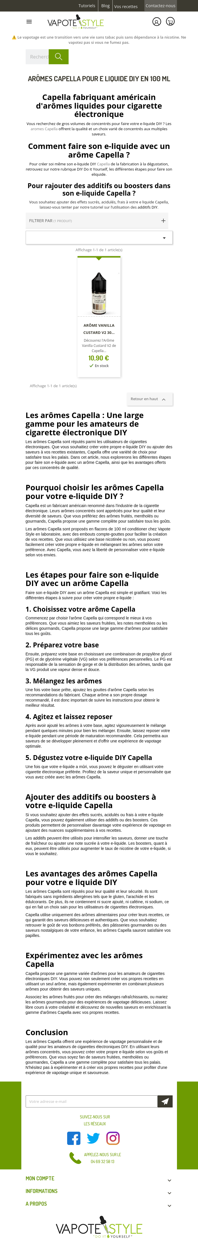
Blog (105, 6)
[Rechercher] (47, 56)
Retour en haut (150, 399)
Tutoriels (87, 6)
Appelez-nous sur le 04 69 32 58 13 (102, 1158)
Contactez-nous (161, 6)
